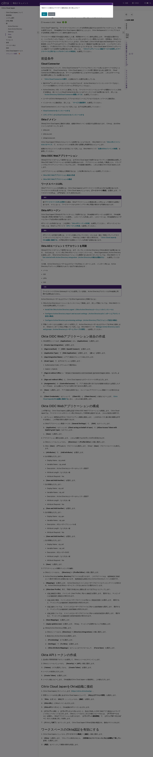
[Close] (112, 4)
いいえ (51, 14)
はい (44, 14)
